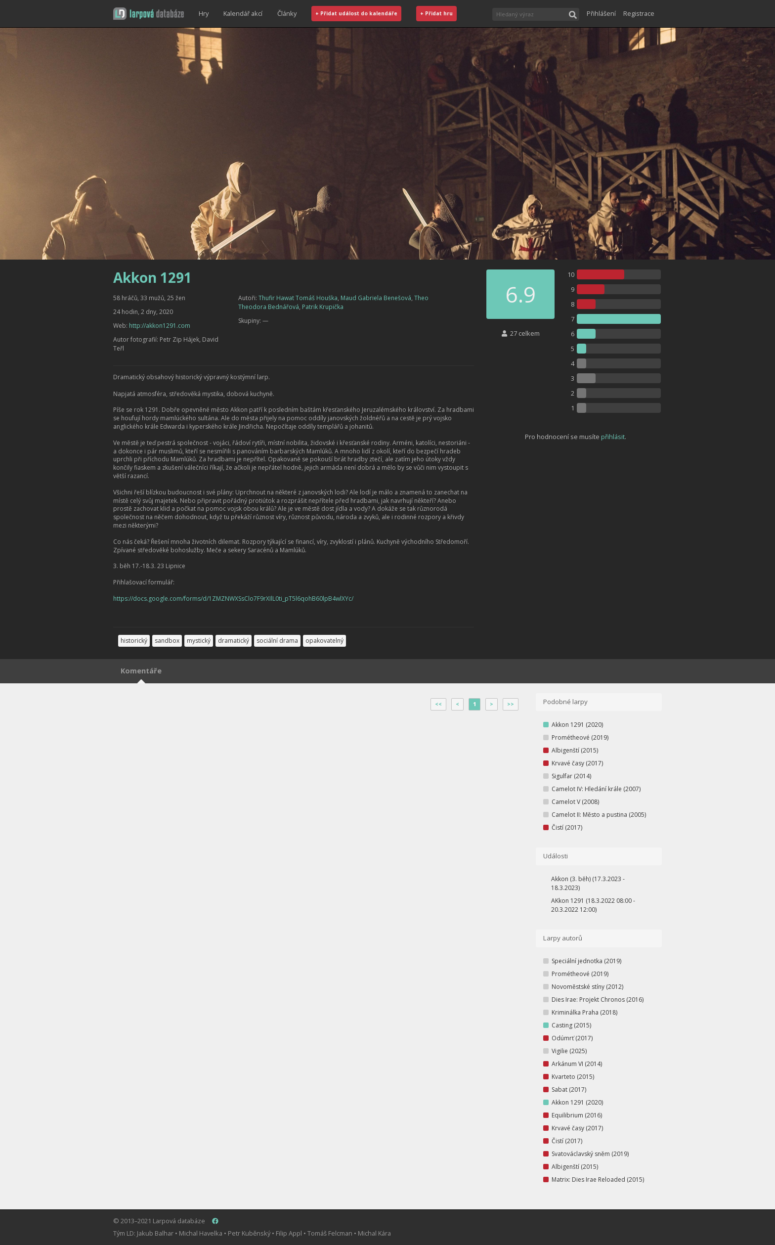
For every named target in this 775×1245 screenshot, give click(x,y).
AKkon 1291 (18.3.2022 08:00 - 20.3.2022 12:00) (593, 905)
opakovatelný (324, 640)
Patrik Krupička (323, 307)
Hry (204, 13)
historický (134, 640)
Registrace (638, 13)
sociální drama (277, 640)
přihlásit (613, 436)
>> (510, 704)
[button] (148, 13)
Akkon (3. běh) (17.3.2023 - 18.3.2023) (588, 883)
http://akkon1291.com (159, 325)
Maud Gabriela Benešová (376, 298)
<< (438, 704)
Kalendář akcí (242, 13)
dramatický (233, 640)
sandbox (167, 640)
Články (287, 13)
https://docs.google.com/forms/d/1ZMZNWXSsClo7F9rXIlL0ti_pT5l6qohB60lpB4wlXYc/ (233, 598)
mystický (199, 640)
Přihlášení (601, 13)
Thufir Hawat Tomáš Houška (298, 298)
